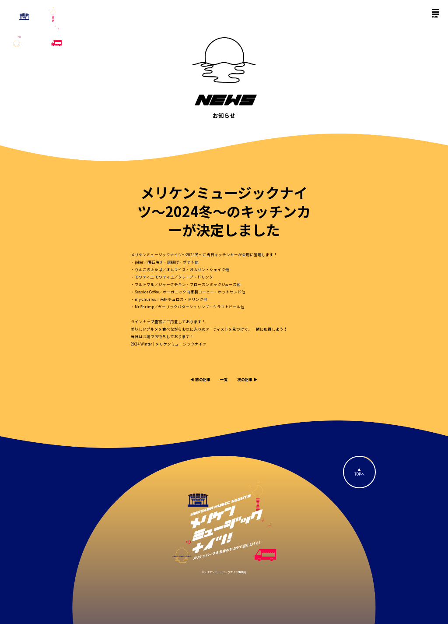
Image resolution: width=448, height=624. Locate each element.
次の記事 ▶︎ (247, 379)
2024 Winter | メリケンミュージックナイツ (168, 343)
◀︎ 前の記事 (200, 379)
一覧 (224, 379)
